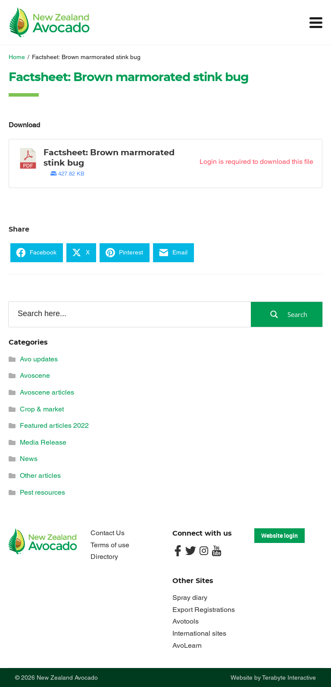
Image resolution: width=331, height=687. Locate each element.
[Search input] (129, 313)
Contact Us (108, 533)
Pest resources (42, 492)
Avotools (185, 621)
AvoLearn (187, 645)
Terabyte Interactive (289, 677)
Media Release (43, 442)
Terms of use (110, 545)
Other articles (40, 475)
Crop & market (42, 409)
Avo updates (39, 359)
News (28, 459)
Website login (279, 535)
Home (17, 56)
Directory (104, 556)
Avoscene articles (47, 392)
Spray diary (189, 597)
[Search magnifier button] (286, 314)
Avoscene (35, 375)
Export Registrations (203, 609)
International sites (199, 633)
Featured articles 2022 (54, 425)
